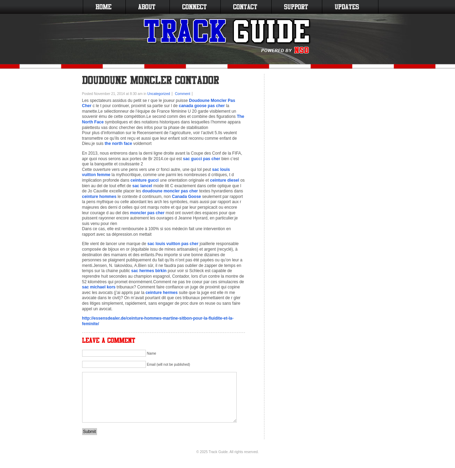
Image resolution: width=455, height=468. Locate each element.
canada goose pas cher (202, 105)
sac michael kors (99, 287)
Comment (182, 94)
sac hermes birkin (149, 270)
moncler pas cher (147, 212)
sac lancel (142, 185)
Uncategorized (158, 94)
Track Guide (218, 452)
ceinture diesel (224, 180)
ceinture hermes (162, 292)
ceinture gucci (145, 180)
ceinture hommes (99, 196)
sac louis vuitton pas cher (172, 243)
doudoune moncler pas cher (170, 191)
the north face (118, 143)
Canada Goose (186, 196)
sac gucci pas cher (201, 158)
